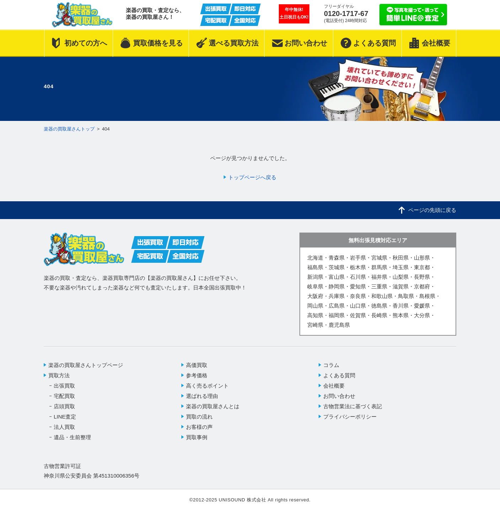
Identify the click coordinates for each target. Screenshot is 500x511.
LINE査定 (65, 417)
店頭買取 (64, 406)
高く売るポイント (207, 386)
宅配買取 (64, 396)
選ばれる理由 (202, 396)
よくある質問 (339, 375)
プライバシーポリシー (350, 417)
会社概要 (334, 386)
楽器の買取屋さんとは (212, 406)
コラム (331, 365)
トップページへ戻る (252, 177)
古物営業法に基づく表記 (352, 406)
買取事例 (196, 437)
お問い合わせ (339, 396)
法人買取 (64, 427)
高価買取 (196, 365)
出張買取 (64, 386)
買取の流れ (199, 417)
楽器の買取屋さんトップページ (85, 365)
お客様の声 (199, 427)
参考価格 (196, 375)
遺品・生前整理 (72, 437)
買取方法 (59, 375)
